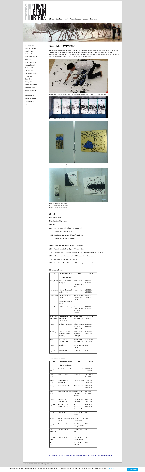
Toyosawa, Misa (30, 87)
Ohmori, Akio (29, 70)
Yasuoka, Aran (29, 101)
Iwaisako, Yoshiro (30, 54)
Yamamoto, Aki (30, 93)
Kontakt (93, 19)
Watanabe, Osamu (31, 90)
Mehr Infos (110, 468)
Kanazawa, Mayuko (31, 56)
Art (66, 19)
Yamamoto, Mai (30, 96)
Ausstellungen (75, 19)
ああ (26, 104)
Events (85, 19)
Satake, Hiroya (29, 76)
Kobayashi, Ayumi (30, 62)
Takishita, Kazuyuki (31, 84)
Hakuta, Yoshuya (30, 48)
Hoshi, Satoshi (29, 51)
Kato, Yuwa (28, 59)
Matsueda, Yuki (30, 65)
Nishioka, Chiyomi (30, 68)
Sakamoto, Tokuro (31, 73)
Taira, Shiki (28, 82)
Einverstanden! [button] (132, 469)
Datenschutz (36, 464)
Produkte (59, 19)
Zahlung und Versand (47, 464)
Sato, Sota (28, 79)
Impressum (28, 464)
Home (51, 19)
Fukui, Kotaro (29, 45)
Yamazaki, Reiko (30, 98)
